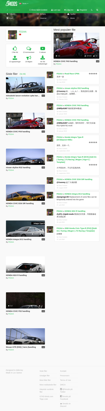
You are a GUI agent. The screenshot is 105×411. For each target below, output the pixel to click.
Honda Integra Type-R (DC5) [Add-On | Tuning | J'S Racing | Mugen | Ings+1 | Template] (76, 159)
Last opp (55, 10)
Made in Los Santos (14, 373)
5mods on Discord (65, 405)
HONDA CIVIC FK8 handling (77, 105)
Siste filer (43, 371)
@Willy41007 (62, 108)
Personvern (64, 376)
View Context (62, 80)
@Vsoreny (61, 91)
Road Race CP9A (72, 74)
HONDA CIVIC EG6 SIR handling (78, 179)
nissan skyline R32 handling (77, 88)
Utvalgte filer (45, 376)
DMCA (62, 385)
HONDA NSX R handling (75, 211)
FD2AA (22, 31)
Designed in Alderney (14, 370)
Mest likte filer (45, 380)
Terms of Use (65, 380)
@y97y (59, 214)
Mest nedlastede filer (48, 385)
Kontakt (63, 371)
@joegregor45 (63, 197)
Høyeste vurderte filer (46, 390)
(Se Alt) (23, 74)
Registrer (82, 10)
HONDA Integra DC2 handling (77, 194)
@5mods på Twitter (66, 390)
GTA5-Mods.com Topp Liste (46, 397)
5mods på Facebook (65, 397)
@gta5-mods (68, 214)
